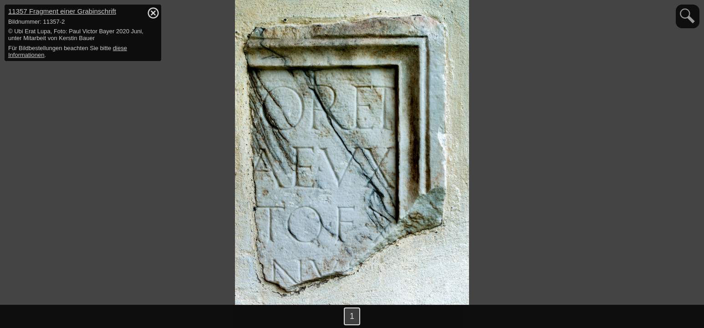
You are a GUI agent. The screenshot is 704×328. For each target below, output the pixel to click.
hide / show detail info (153, 13)
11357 (62, 11)
